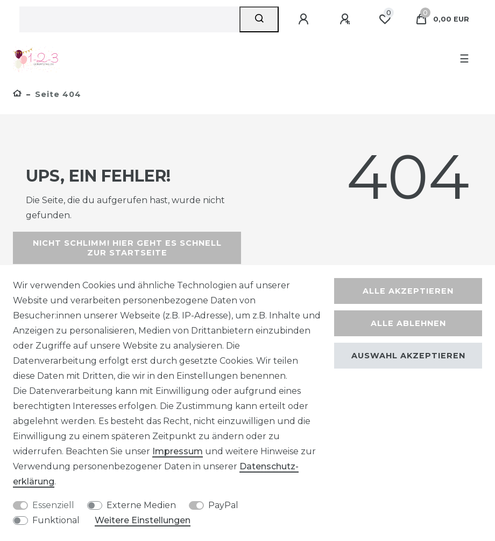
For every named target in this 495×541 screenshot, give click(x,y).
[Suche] (259, 19)
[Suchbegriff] (129, 19)
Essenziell (53, 505)
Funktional (56, 520)
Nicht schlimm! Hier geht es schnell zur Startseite (127, 248)
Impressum (177, 451)
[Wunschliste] (384, 19)
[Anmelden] (305, 19)
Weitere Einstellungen (142, 520)
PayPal (223, 505)
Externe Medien (141, 505)
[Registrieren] (346, 19)
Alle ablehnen (408, 323)
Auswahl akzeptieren (408, 355)
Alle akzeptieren (408, 291)
